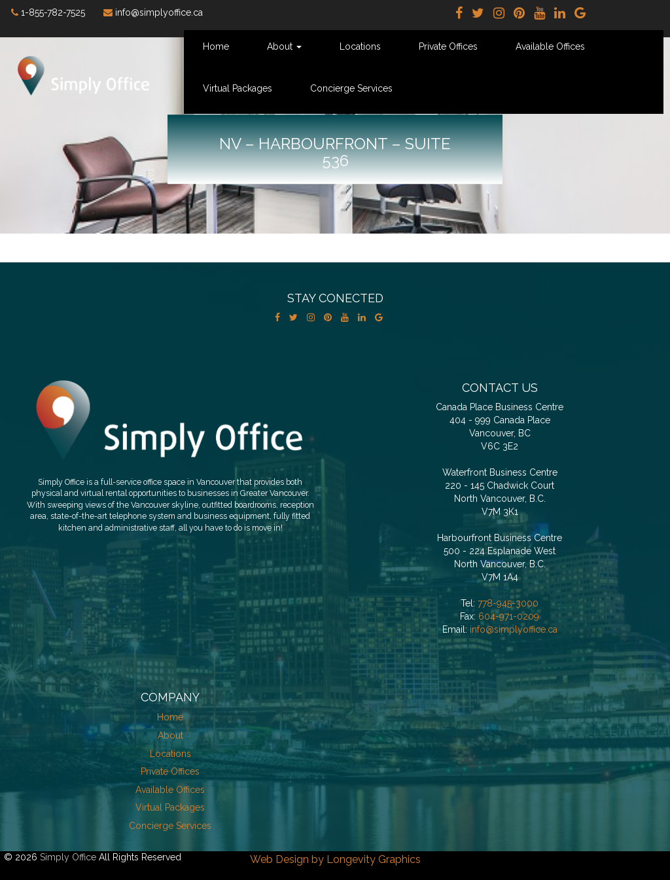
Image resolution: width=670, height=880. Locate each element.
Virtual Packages (237, 88)
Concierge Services (351, 88)
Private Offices (448, 46)
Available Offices (550, 46)
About (284, 46)
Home (216, 46)
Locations (360, 46)
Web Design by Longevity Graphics (335, 859)
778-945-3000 (508, 603)
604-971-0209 (508, 616)
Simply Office (68, 857)
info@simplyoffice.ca (513, 629)
